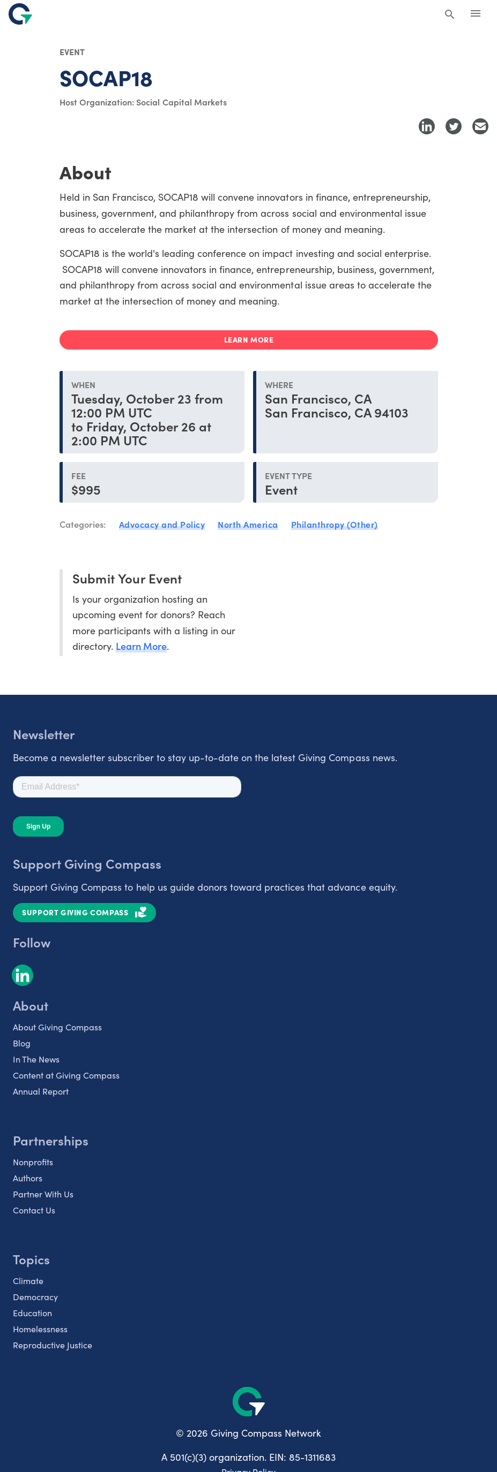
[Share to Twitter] (454, 126)
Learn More (141, 645)
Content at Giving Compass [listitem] (66, 1075)
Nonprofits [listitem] (33, 1161)
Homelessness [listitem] (40, 1328)
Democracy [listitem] (35, 1296)
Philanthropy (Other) (334, 524)
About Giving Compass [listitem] (57, 1027)
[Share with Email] (480, 126)
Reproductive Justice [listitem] (52, 1344)
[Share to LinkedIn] (427, 126)
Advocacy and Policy (162, 524)
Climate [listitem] (28, 1280)
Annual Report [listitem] (41, 1091)
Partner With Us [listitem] (43, 1194)
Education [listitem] (32, 1312)
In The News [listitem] (36, 1059)
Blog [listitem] (22, 1043)
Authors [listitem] (27, 1177)
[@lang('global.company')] (20, 14)
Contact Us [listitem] (34, 1210)
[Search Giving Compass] (450, 15)
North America (248, 524)
